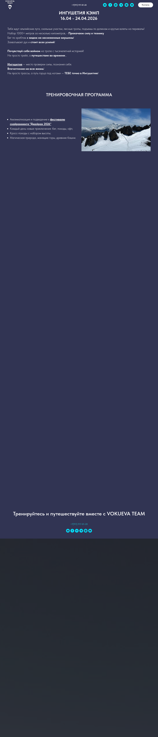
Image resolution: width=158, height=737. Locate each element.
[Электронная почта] (105, 5)
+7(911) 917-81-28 (79, 5)
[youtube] (132, 5)
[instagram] (126, 5)
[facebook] (110, 5)
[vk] (77, 531)
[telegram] (121, 5)
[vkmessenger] (116, 5)
